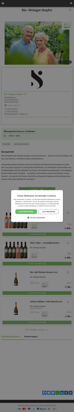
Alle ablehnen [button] (48, 212)
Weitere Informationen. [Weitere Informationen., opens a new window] (47, 206)
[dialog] (37, 206)
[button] (2, 3)
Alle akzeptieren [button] (26, 212)
